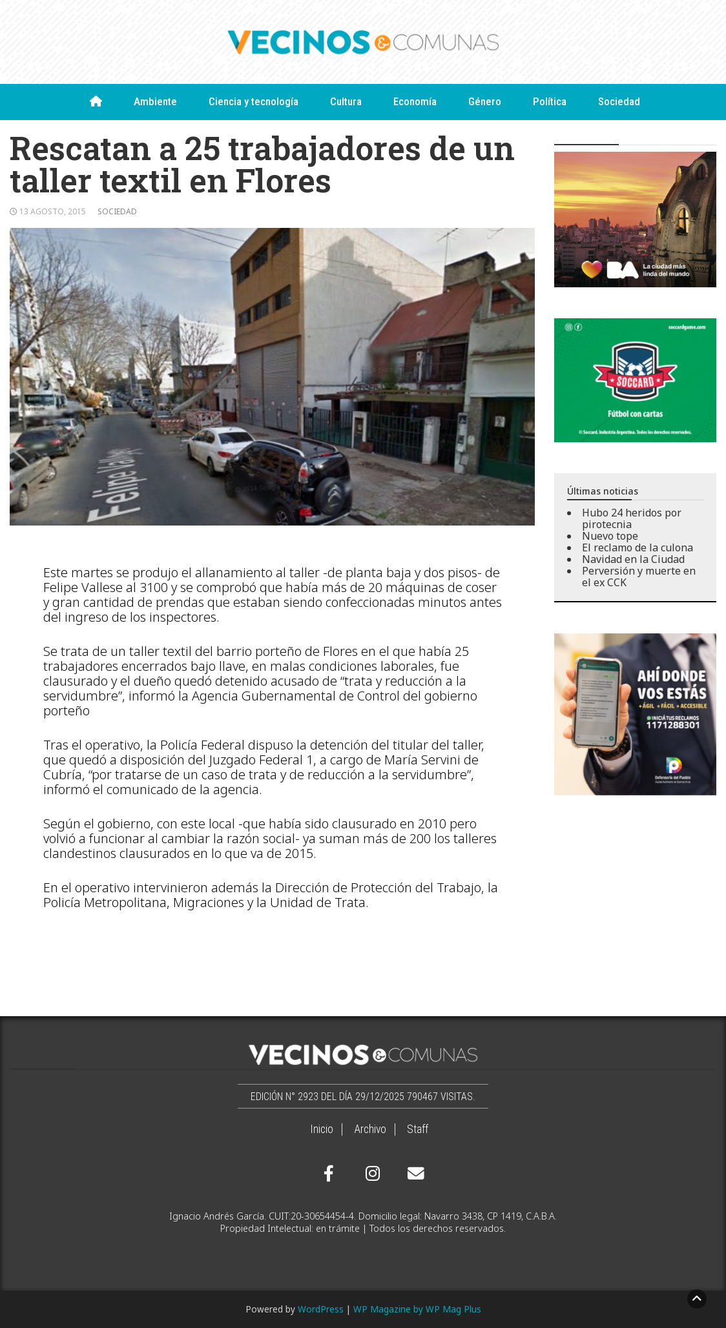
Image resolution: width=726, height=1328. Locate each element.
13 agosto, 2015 (52, 211)
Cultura (346, 101)
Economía (415, 101)
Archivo (370, 1129)
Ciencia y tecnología (253, 101)
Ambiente (155, 101)
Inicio (321, 1129)
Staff (417, 1129)
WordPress (321, 1309)
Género (484, 101)
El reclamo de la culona (637, 547)
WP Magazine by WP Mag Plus (417, 1309)
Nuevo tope (610, 536)
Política (549, 101)
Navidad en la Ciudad (633, 559)
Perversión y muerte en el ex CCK (639, 576)
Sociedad (619, 101)
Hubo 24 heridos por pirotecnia (631, 518)
